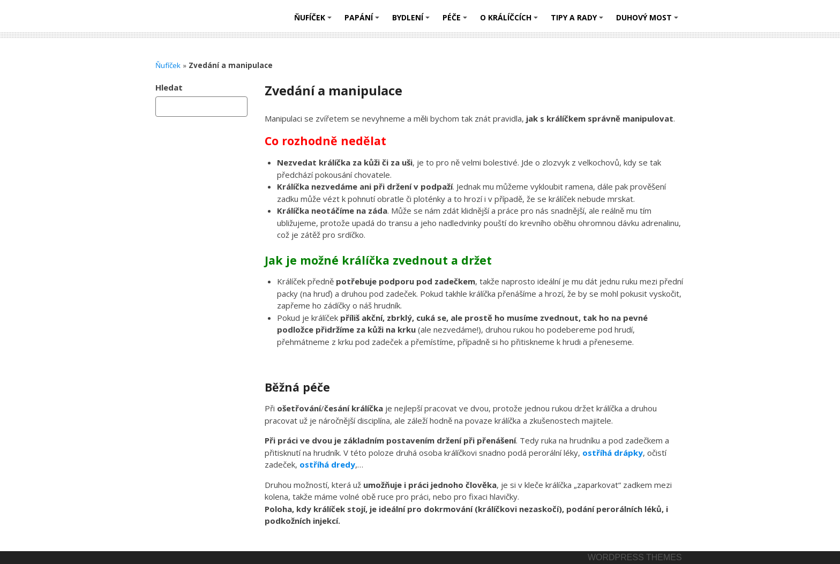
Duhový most (648, 21)
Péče (456, 21)
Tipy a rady (578, 21)
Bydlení (412, 21)
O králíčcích (510, 21)
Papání (363, 21)
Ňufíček (314, 21)
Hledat (169, 87)
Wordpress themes (635, 557)
